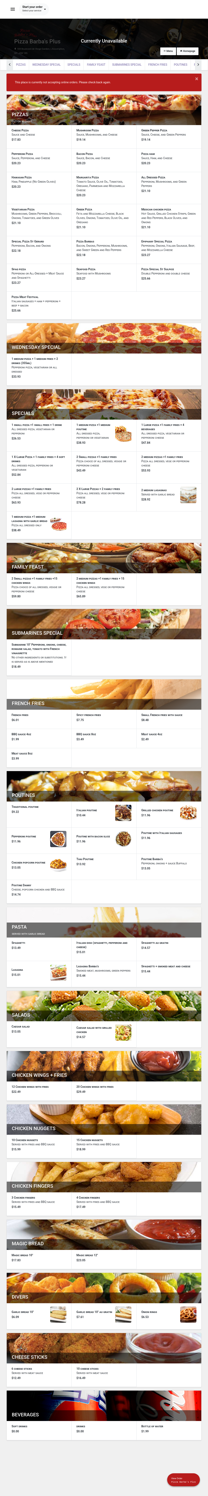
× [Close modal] (196, 79)
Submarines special (127, 64)
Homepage (187, 51)
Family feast (96, 64)
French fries (157, 64)
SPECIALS (73, 64)
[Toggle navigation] (12, 9)
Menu (168, 51)
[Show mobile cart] (183, 1479)
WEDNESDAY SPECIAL (46, 64)
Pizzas (21, 64)
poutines (180, 64)
